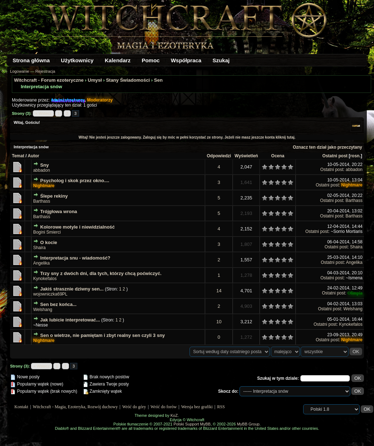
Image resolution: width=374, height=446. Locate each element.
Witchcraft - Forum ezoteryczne (48, 80)
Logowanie (19, 71)
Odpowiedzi (219, 155)
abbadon (41, 170)
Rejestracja (45, 71)
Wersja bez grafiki (197, 406)
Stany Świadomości (128, 80)
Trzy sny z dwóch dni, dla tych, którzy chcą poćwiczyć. (100, 273)
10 (218, 321)
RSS (221, 406)
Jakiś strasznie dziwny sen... (72, 289)
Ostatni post (334, 155)
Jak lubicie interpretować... (70, 320)
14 (218, 290)
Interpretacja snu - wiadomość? (75, 258)
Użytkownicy (77, 60)
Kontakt (21, 406)
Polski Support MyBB (191, 424)
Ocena (277, 155)
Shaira (39, 247)
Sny (44, 165)
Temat (18, 155)
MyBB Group (248, 424)
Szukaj (221, 60)
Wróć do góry (134, 406)
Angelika (41, 263)
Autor (33, 155)
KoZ (174, 415)
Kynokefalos (44, 278)
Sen (158, 80)
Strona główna (31, 60)
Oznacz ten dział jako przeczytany (327, 147)
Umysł (95, 80)
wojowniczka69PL (50, 294)
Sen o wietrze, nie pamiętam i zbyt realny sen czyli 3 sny (102, 335)
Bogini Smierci (47, 232)
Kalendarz (118, 60)
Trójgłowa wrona (58, 211)
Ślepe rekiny (54, 196)
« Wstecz (43, 113)
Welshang (42, 309)
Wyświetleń (246, 155)
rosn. (355, 155)
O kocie (48, 242)
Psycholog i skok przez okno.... (74, 180)
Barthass (41, 201)
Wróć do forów (164, 406)
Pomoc (151, 60)
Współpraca (186, 60)
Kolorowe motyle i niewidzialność (77, 227)
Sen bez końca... (58, 304)
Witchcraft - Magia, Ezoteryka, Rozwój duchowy (75, 406)
